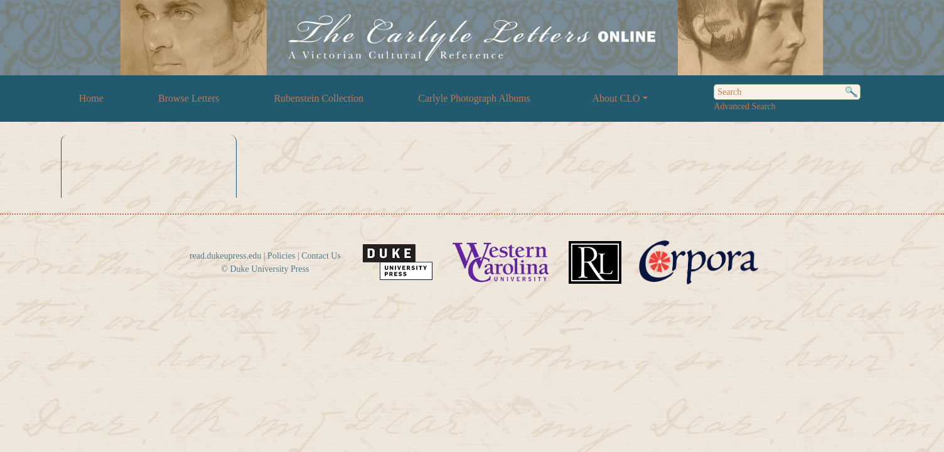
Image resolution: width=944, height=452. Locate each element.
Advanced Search (744, 106)
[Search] (787, 92)
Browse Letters (188, 98)
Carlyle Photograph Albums (474, 98)
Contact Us (321, 256)
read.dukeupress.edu (225, 256)
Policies (281, 256)
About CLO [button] (616, 98)
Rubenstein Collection (318, 98)
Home (91, 98)
